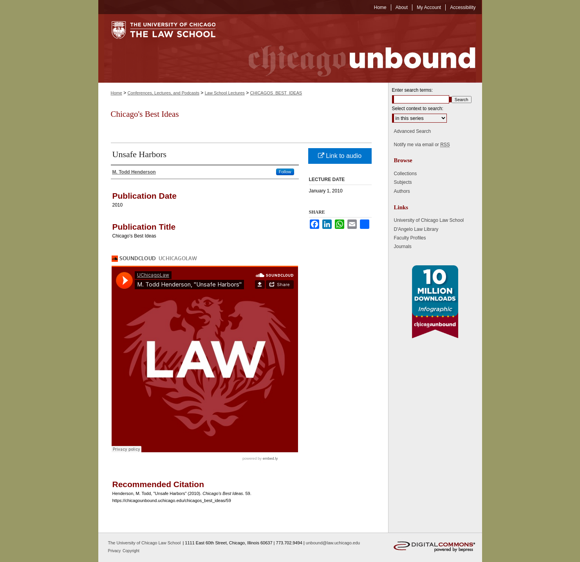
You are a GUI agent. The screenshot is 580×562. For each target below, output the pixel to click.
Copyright (131, 551)
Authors (402, 191)
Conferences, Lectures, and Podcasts (163, 93)
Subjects (403, 182)
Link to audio (339, 155)
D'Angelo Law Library (416, 229)
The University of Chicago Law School (144, 542)
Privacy (115, 551)
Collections (405, 173)
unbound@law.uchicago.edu (333, 542)
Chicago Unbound (355, 48)
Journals (403, 246)
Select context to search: (417, 108)
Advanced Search (412, 131)
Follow (285, 171)
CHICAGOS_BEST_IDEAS (276, 93)
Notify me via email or (422, 144)
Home (116, 93)
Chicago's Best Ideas (145, 114)
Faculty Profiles (410, 238)
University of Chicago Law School (429, 220)
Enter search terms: (412, 90)
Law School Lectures (225, 93)
